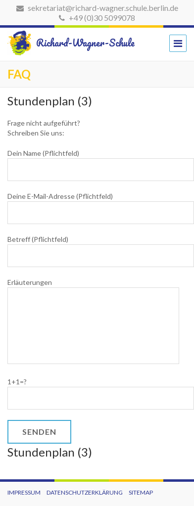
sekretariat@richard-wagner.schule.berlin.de (97, 7)
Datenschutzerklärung (85, 492)
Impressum (24, 492)
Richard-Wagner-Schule (62, 42)
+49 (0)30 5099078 (97, 17)
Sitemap (141, 492)
